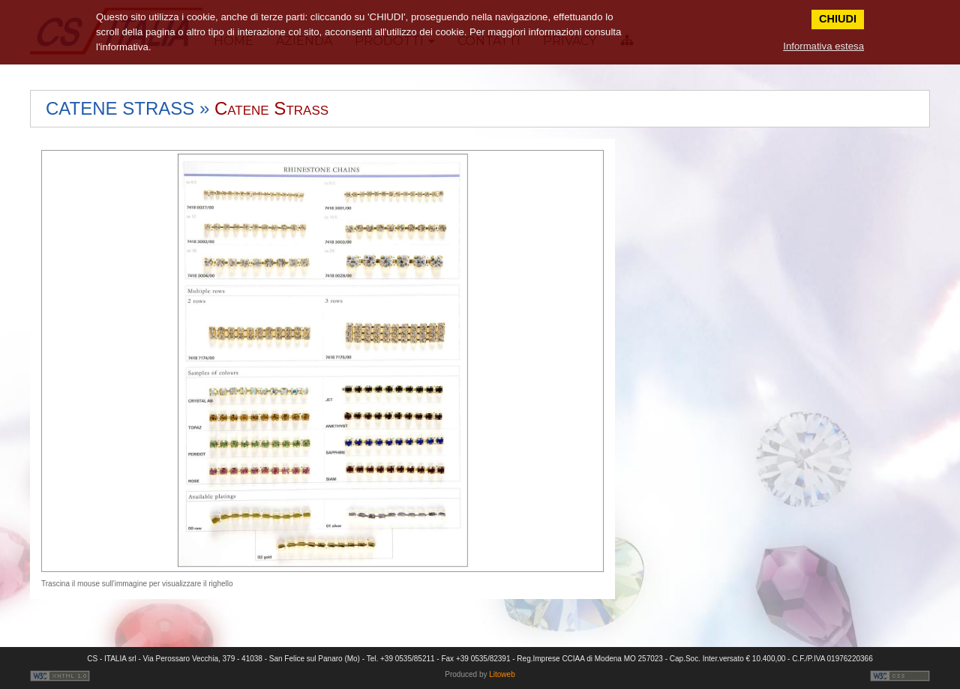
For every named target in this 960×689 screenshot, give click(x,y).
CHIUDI (837, 19)
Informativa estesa (823, 46)
